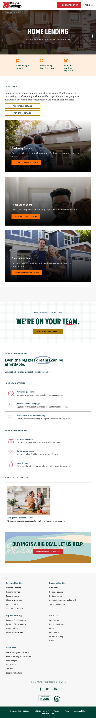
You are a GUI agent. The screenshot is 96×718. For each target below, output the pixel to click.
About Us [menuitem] (53, 615)
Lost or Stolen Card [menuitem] (14, 673)
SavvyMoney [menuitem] (11, 664)
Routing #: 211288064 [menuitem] (19, 711)
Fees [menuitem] (67, 711)
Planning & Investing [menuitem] (14, 600)
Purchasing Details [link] (22, 106)
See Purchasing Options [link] (26, 163)
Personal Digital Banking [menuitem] (16, 620)
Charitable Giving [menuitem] (56, 636)
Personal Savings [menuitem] (13, 592)
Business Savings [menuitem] (56, 592)
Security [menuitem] (9, 669)
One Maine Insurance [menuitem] (14, 608)
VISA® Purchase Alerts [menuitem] (15, 632)
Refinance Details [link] (22, 113)
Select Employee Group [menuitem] (58, 604)
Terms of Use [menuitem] (48, 713)
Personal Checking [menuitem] (13, 588)
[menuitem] (69, 5)
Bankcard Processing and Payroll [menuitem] (62, 600)
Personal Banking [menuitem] (15, 583)
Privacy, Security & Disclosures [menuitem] (18, 656)
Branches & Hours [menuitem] (56, 624)
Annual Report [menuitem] (12, 660)
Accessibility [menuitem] (80, 711)
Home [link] (4, 12)
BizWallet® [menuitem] (53, 588)
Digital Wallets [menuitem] (12, 628)
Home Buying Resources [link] (48, 552)
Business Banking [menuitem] (58, 583)
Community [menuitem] (54, 632)
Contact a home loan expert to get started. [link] (26, 371)
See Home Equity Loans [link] (26, 216)
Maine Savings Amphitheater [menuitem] (17, 652)
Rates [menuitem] (56, 711)
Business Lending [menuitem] (56, 596)
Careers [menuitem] (52, 640)
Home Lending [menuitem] (12, 604)
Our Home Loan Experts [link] (48, 331)
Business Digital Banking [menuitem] (16, 624)
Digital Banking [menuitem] (14, 615)
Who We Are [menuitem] (54, 620)
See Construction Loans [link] (27, 273)
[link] (93, 35)
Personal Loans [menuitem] (12, 596)
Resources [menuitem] (11, 647)
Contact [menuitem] (52, 628)
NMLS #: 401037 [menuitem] (41, 711)
